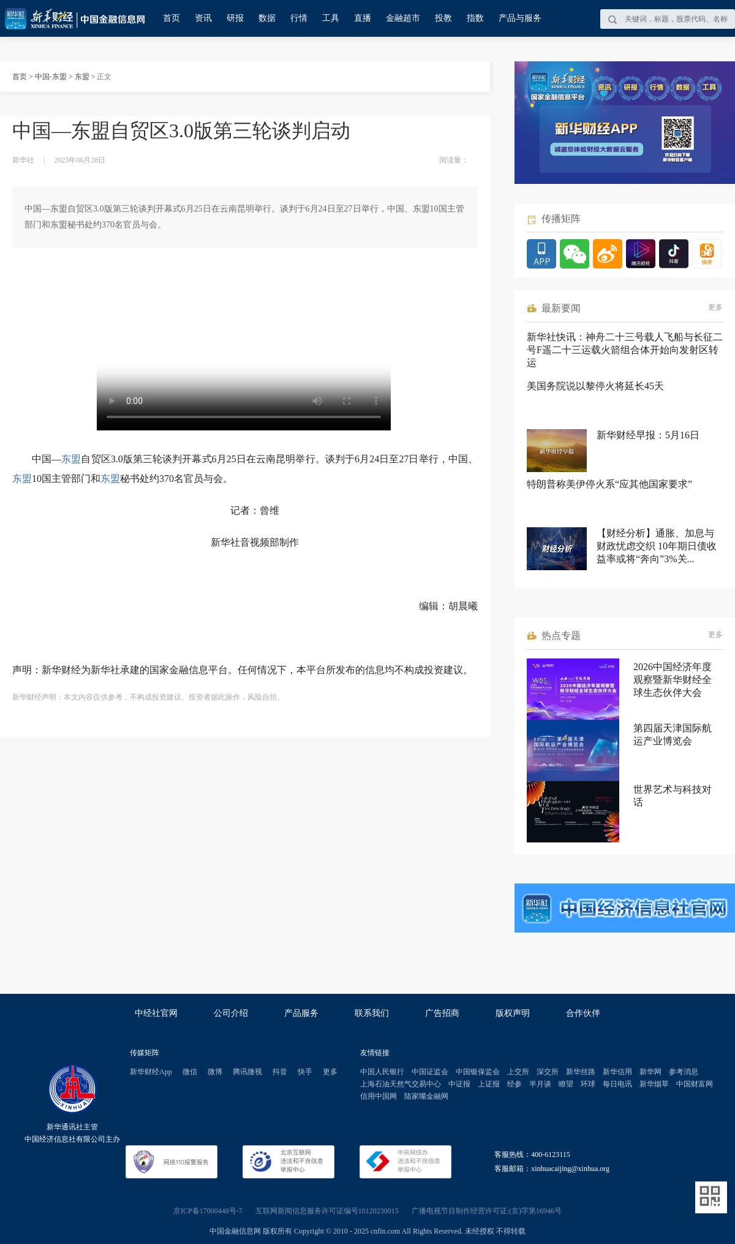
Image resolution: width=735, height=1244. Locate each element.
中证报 (459, 1084)
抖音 (280, 1071)
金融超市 (403, 18)
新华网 (650, 1071)
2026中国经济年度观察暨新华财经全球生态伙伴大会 (672, 680)
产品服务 (301, 1013)
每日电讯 (617, 1084)
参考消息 (683, 1071)
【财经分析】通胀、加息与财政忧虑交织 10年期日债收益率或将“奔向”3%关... (657, 546)
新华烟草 (654, 1084)
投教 (443, 18)
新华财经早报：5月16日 (648, 435)
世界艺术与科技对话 (672, 795)
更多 (715, 307)
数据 (267, 18)
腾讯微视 (247, 1071)
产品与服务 (520, 18)
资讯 (203, 18)
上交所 (518, 1071)
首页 (171, 18)
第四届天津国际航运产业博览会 (672, 734)
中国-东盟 (51, 76)
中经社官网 (156, 1013)
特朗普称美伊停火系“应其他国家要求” (609, 484)
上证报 (489, 1084)
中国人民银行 (382, 1071)
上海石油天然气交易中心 (400, 1084)
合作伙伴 (583, 1013)
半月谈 (540, 1084)
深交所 (548, 1071)
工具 (330, 18)
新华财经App (151, 1071)
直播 (362, 18)
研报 (235, 18)
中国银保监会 (478, 1071)
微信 (190, 1071)
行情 (298, 18)
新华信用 (617, 1071)
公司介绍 (231, 1013)
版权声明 (513, 1013)
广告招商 (442, 1013)
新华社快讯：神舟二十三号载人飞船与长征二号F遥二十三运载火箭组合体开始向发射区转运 (625, 350)
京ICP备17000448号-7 (208, 1211)
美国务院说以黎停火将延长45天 (595, 386)
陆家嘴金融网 (426, 1096)
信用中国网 (378, 1096)
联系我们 (372, 1013)
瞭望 (566, 1084)
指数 (475, 18)
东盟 (82, 76)
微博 (215, 1071)
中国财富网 (694, 1084)
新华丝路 (580, 1071)
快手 (305, 1071)
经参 (514, 1084)
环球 (588, 1084)
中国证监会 (430, 1071)
